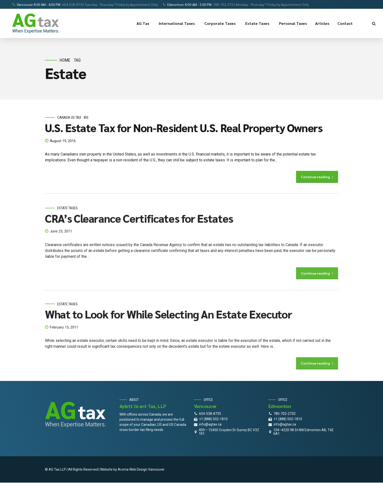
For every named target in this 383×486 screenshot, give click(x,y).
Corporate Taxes (220, 23)
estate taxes (67, 212)
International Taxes (177, 23)
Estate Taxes (258, 23)
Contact (346, 23)
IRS (86, 118)
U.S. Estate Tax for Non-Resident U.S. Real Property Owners (183, 127)
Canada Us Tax (69, 118)
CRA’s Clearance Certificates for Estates (139, 222)
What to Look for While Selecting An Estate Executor (168, 318)
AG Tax (144, 23)
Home (65, 60)
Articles (322, 23)
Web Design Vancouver (147, 469)
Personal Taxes (293, 23)
